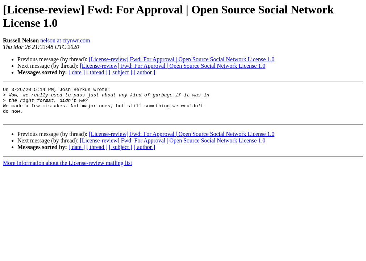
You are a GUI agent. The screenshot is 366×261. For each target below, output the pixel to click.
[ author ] (144, 72)
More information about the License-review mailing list (67, 169)
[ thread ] (97, 72)
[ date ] (76, 72)
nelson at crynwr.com (65, 40)
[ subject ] (120, 72)
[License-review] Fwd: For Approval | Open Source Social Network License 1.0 (181, 59)
